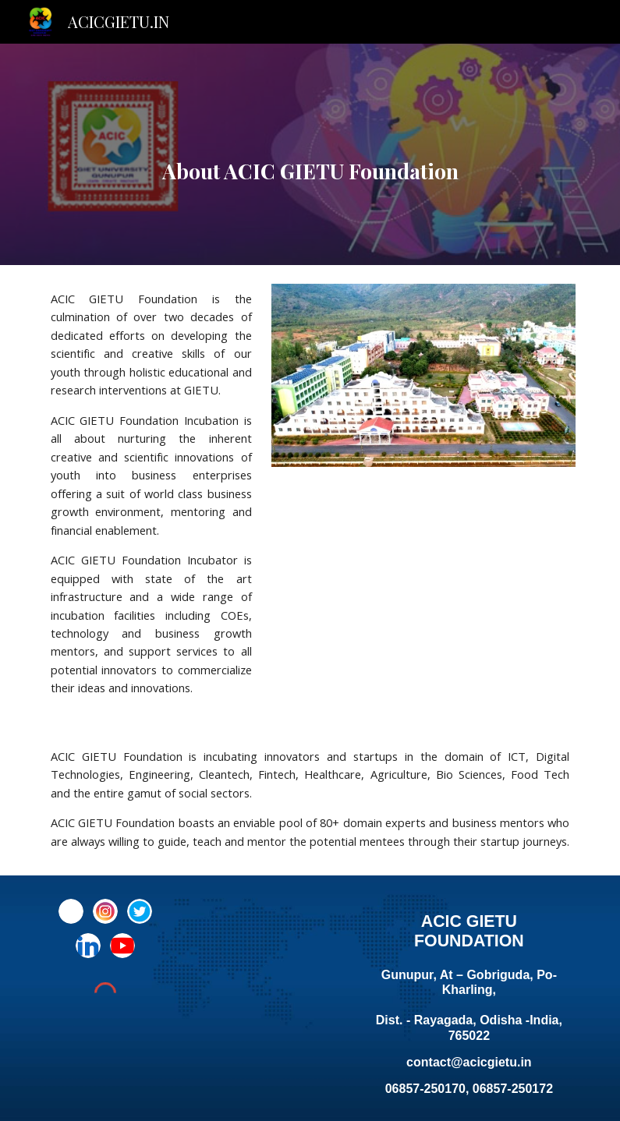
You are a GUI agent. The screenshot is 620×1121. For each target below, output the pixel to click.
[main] (310, 154)
